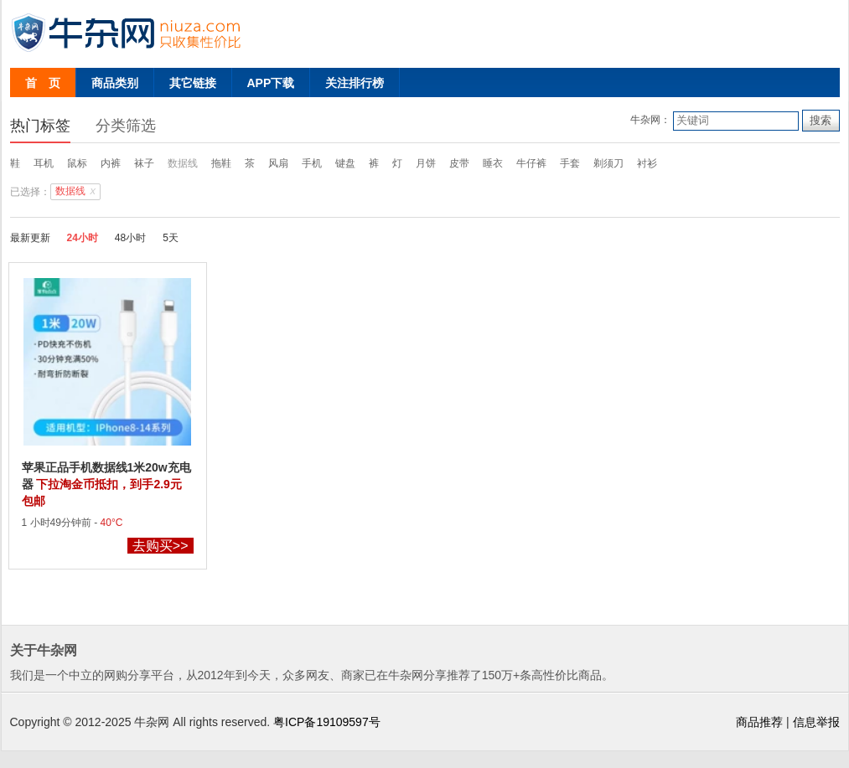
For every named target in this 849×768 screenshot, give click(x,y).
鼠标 (77, 163)
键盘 (345, 163)
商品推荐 (759, 722)
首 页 (42, 83)
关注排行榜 (354, 83)
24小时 (82, 238)
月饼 (426, 163)
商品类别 (114, 83)
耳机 (44, 163)
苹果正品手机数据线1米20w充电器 (106, 484)
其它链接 (192, 83)
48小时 (130, 238)
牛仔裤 (531, 163)
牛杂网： (650, 120)
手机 (312, 163)
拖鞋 (221, 163)
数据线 (183, 163)
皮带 (459, 163)
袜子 (144, 163)
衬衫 (647, 163)
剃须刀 (608, 163)
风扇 (278, 163)
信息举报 (816, 722)
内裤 (111, 163)
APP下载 (271, 83)
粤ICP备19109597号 (326, 722)
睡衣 (493, 163)
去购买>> (160, 546)
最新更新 (30, 238)
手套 (570, 163)
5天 (171, 238)
